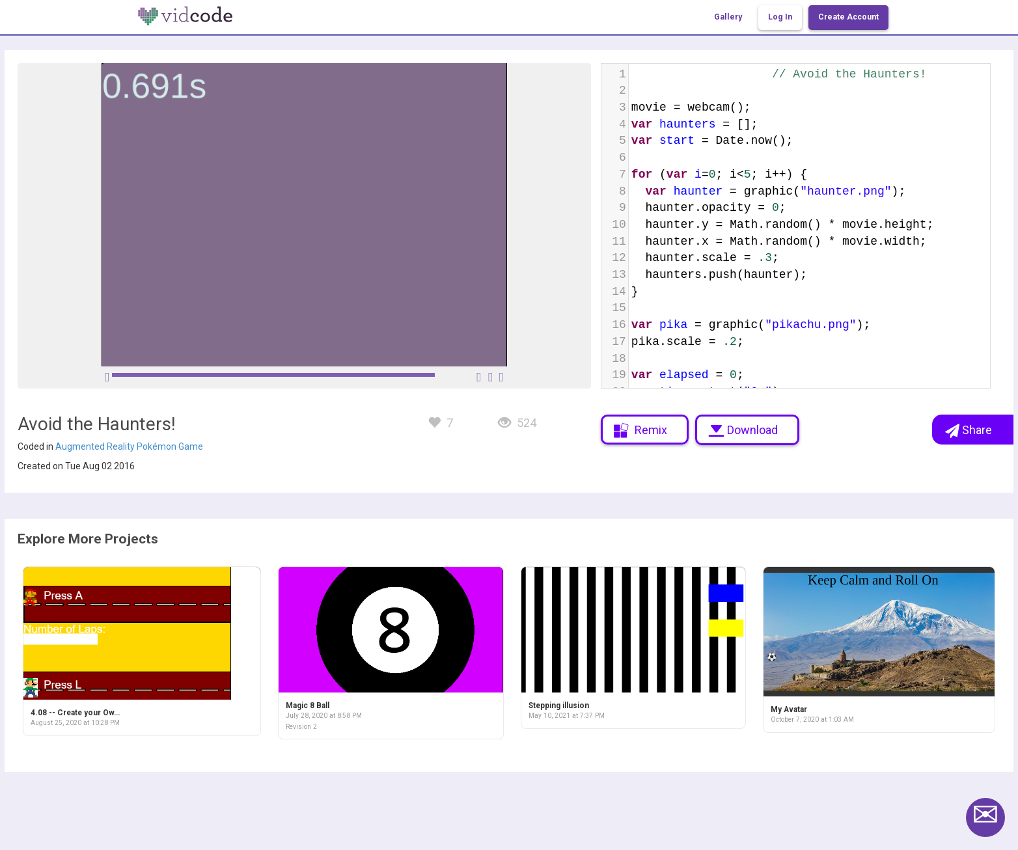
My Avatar (789, 709)
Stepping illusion (559, 705)
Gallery (728, 16)
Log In (780, 16)
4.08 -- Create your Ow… (75, 712)
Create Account (848, 16)
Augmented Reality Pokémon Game (129, 446)
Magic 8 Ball (307, 705)
